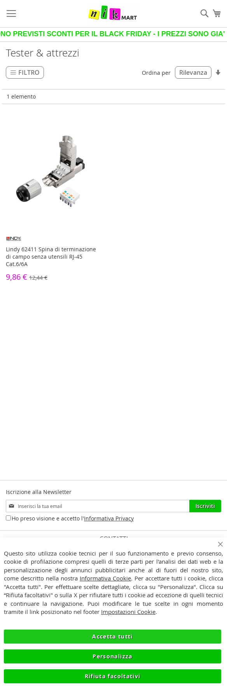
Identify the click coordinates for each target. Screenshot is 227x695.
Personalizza (112, 656)
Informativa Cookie (105, 578)
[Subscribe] (205, 506)
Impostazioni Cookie (128, 612)
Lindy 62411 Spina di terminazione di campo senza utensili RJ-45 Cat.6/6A (51, 256)
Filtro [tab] (29, 72)
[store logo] (112, 13)
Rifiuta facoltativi (113, 676)
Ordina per (156, 72)
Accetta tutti (112, 636)
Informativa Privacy (109, 518)
